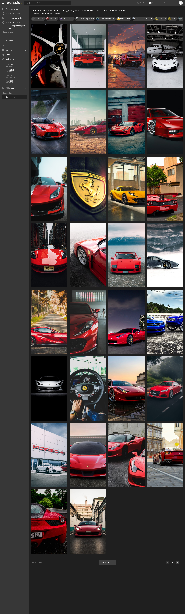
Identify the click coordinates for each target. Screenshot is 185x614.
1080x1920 (10, 75)
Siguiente (107, 562)
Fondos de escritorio (12, 18)
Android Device (10, 59)
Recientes (9, 36)
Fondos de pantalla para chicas (13, 27)
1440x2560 (17, 70)
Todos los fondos (10, 9)
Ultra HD (7, 50)
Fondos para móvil (11, 13)
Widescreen (8, 88)
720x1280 (9, 81)
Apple (6, 55)
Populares (10, 41)
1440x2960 (10, 64)
